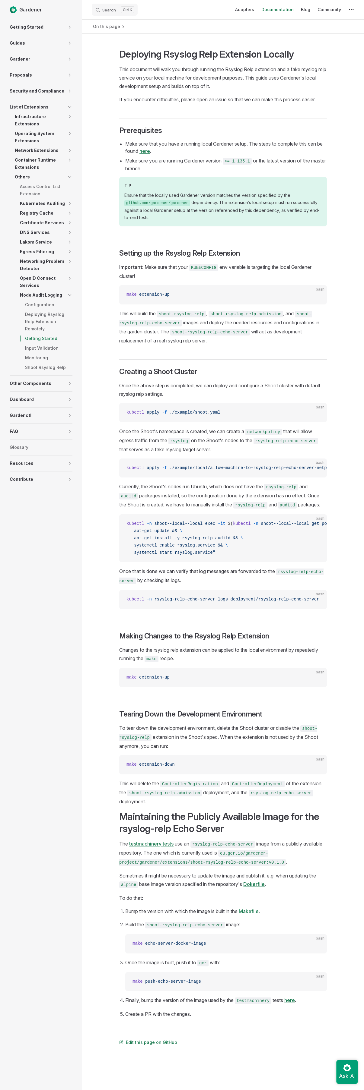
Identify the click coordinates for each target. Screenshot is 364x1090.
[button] (70, 27)
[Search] (115, 10)
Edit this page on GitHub (148, 1042)
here (144, 151)
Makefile (249, 911)
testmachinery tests (151, 844)
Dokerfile (254, 884)
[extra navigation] (351, 9)
